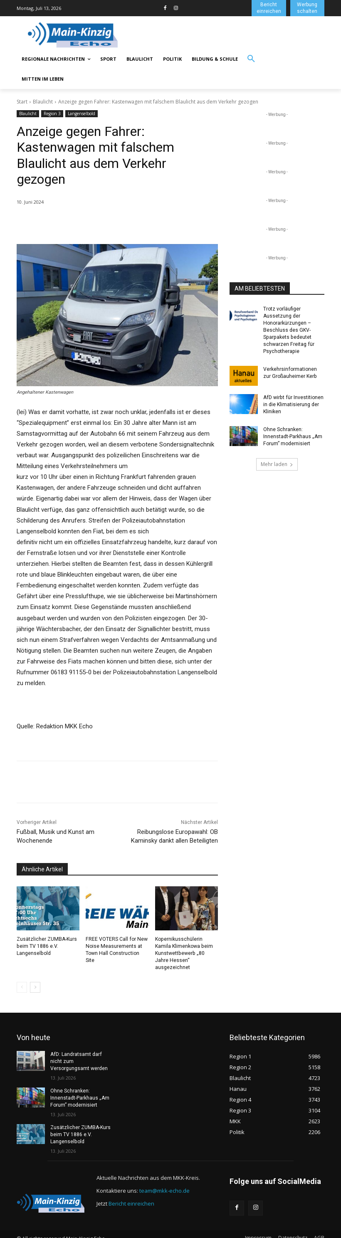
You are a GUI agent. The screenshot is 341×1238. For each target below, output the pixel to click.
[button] (251, 59)
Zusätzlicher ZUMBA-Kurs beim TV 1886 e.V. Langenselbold (47, 946)
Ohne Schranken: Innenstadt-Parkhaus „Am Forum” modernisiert (292, 436)
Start (22, 101)
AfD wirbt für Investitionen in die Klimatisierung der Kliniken (292, 404)
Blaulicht (43, 101)
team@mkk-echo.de (164, 1182)
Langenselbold (81, 113)
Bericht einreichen (131, 1195)
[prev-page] (22, 979)
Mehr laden (277, 462)
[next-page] (35, 979)
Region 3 (52, 113)
